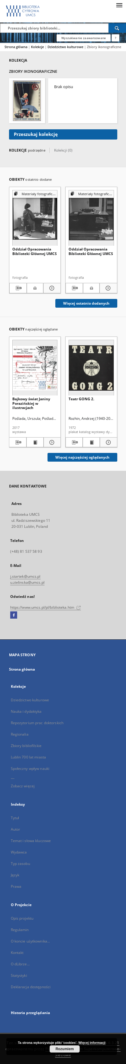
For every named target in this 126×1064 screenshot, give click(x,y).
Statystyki (19, 975)
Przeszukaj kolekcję (36, 134)
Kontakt (17, 952)
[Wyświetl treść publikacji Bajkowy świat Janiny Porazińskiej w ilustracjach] (35, 442)
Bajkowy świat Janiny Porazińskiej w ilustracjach (31, 403)
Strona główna (16, 47)
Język (15, 875)
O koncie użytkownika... (30, 941)
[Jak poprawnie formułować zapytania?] (115, 38)
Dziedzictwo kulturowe (66, 47)
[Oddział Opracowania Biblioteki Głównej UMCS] (35, 218)
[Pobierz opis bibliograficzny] (18, 288)
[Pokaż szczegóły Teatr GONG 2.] (107, 442)
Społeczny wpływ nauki (30, 768)
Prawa (16, 886)
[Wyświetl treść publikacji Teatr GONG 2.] (91, 442)
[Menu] (119, 5)
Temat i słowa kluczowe (31, 840)
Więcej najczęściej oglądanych (82, 457)
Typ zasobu (20, 863)
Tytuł (15, 817)
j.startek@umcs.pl (25, 576)
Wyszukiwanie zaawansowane (83, 38)
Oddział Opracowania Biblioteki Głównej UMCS (34, 251)
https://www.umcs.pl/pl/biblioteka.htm (45, 607)
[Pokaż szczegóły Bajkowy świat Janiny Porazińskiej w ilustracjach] (51, 442)
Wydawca (19, 852)
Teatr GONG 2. (81, 398)
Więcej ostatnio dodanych (86, 303)
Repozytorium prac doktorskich (37, 722)
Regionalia (20, 734)
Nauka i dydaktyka (26, 711)
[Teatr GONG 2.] (91, 368)
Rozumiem (65, 1049)
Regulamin (20, 929)
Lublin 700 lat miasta (28, 757)
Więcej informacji (91, 1042)
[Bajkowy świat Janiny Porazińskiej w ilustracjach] (35, 368)
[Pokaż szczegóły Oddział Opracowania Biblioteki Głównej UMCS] (51, 288)
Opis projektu (22, 918)
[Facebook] (13, 615)
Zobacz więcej (23, 786)
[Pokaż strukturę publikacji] (35, 194)
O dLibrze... (20, 964)
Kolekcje (38, 47)
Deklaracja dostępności (31, 986)
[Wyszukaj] (117, 28)
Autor (15, 829)
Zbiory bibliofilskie (26, 745)
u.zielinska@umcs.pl (27, 582)
